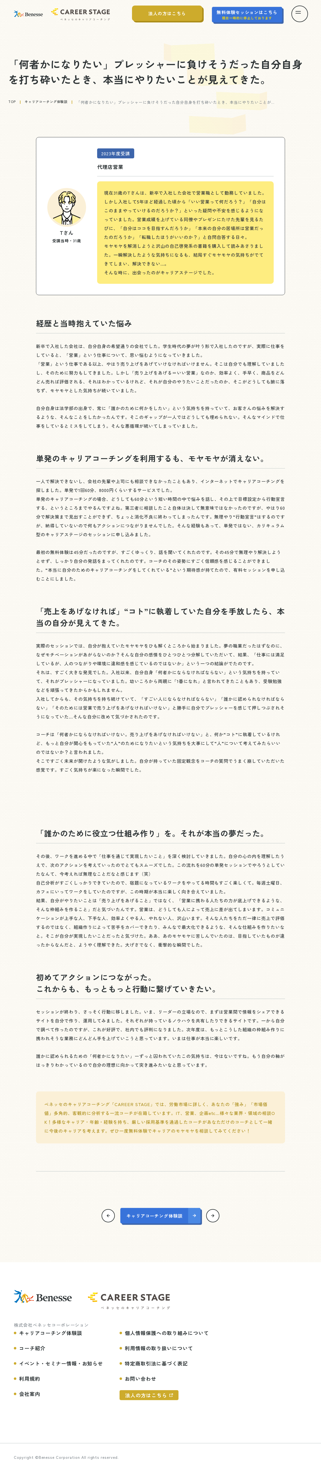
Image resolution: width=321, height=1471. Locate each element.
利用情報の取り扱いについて (159, 1347)
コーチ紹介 (32, 1347)
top (12, 102)
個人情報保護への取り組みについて (167, 1332)
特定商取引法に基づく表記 (156, 1363)
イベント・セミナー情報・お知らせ (61, 1363)
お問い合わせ (140, 1378)
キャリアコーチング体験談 (51, 102)
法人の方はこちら (146, 1394)
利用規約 (29, 1378)
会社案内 (29, 1393)
